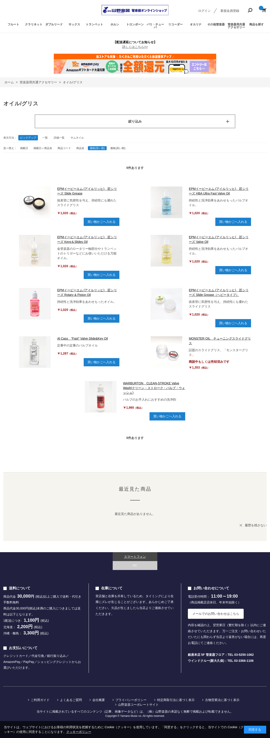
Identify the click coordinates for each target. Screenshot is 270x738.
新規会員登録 (229, 10)
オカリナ (195, 24)
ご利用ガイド (40, 700)
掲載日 (24, 148)
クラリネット (33, 24)
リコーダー (175, 24)
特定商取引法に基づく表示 (176, 700)
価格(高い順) (117, 148)
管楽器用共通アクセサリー (236, 26)
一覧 (45, 137)
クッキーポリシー (78, 732)
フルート (13, 24)
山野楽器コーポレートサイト (138, 704)
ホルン (114, 24)
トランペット (94, 24)
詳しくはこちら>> (135, 47)
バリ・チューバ (155, 26)
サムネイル (77, 137)
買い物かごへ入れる (101, 221)
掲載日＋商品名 (42, 148)
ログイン (204, 10)
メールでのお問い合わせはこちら (215, 613)
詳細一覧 (59, 137)
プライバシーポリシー (131, 700)
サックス (74, 24)
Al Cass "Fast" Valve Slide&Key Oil (82, 338)
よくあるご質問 (71, 700)
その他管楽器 (216, 24)
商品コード (64, 148)
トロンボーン (135, 24)
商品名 (80, 148)
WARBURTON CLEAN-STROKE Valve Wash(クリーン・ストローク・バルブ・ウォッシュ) (154, 387)
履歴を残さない (256, 525)
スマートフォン (135, 556)
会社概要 (98, 700)
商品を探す (256, 24)
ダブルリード (54, 24)
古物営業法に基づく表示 (222, 700)
